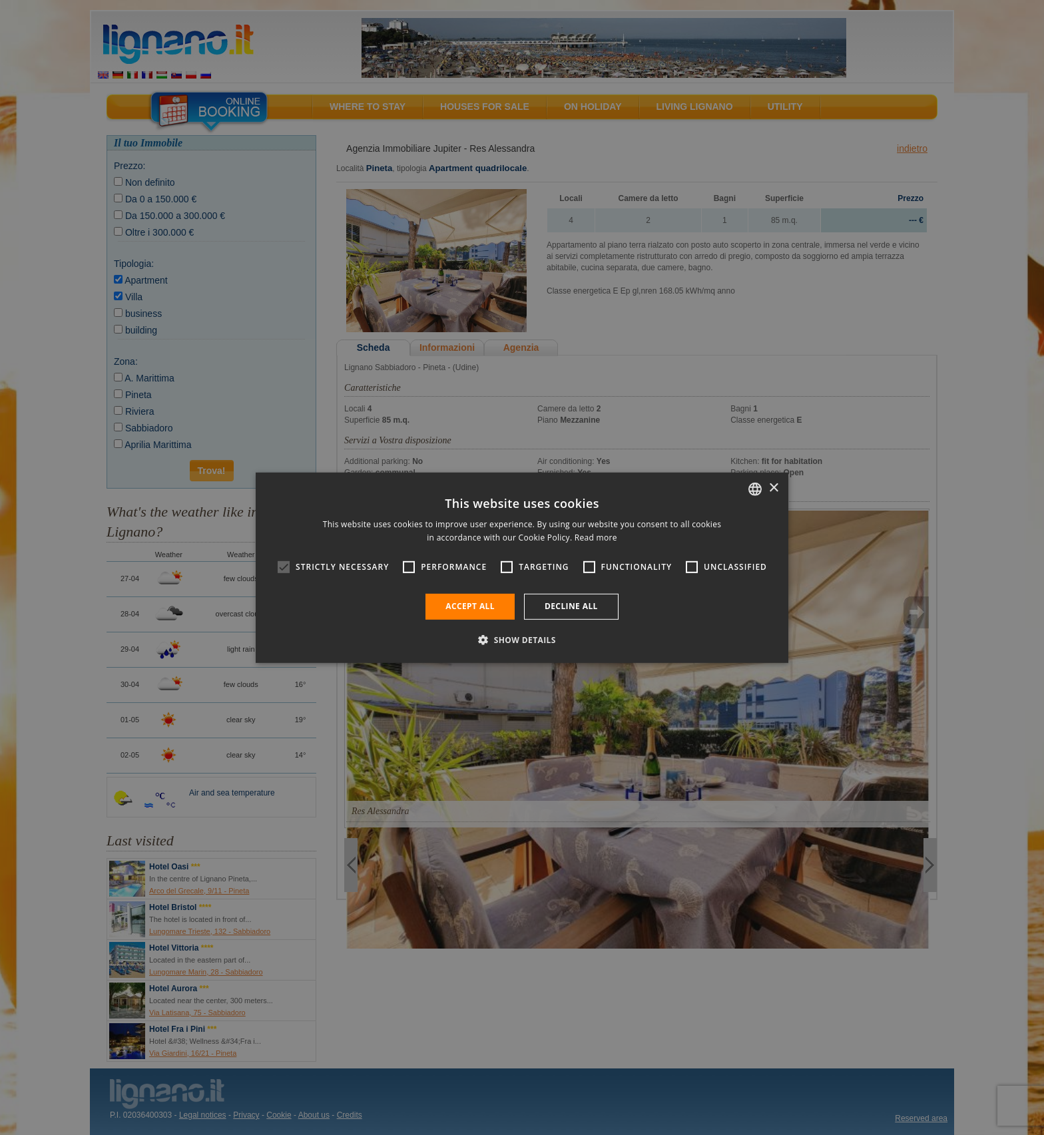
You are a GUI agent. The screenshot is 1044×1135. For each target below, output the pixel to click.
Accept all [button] (470, 606)
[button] (522, 639)
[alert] (522, 567)
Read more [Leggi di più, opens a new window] (596, 537)
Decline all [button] (571, 606)
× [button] (773, 488)
